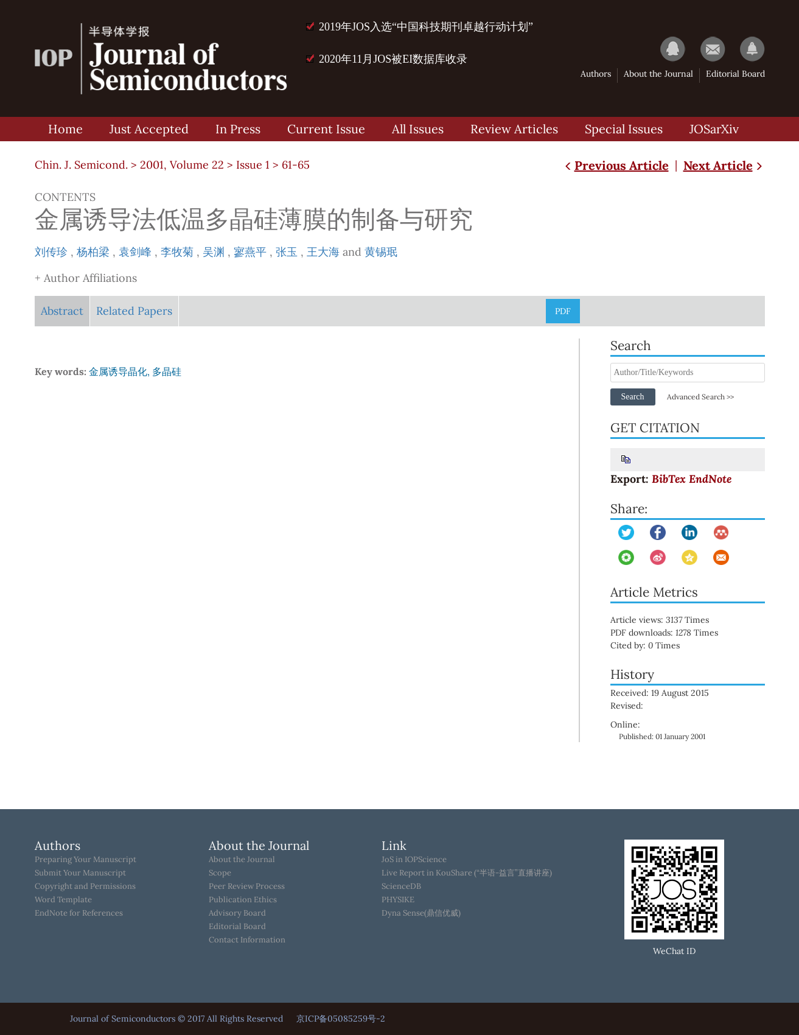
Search (632, 396)
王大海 (323, 252)
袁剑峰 (135, 252)
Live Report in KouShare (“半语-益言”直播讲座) (467, 873)
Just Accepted (149, 128)
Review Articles (514, 128)
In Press (237, 128)
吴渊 (214, 252)
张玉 (287, 252)
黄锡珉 (381, 252)
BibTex (669, 479)
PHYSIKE (398, 900)
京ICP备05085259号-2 (340, 1018)
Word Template (63, 900)
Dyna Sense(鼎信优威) (421, 913)
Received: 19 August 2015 (659, 692)
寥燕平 (250, 252)
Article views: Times (668, 619)
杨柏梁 (93, 252)
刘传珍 (51, 252)
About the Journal (658, 73)
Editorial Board (735, 73)
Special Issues (624, 128)
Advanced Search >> (700, 396)
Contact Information (247, 940)
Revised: (626, 705)
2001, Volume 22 (182, 165)
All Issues (418, 128)
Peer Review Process (247, 886)
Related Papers (134, 311)
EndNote (710, 479)
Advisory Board (237, 913)
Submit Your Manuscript (80, 873)
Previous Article (615, 165)
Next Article (724, 165)
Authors (596, 73)
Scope (220, 873)
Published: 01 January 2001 (662, 736)
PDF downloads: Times (672, 632)
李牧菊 (177, 252)
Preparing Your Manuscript (85, 860)
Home (65, 128)
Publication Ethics (243, 900)
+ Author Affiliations (86, 278)
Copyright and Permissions (85, 886)
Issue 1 (253, 165)
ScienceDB (401, 886)
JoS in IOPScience (414, 860)
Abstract (62, 311)
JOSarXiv (714, 128)
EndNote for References (79, 913)
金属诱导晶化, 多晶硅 (135, 371)
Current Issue (326, 128)
